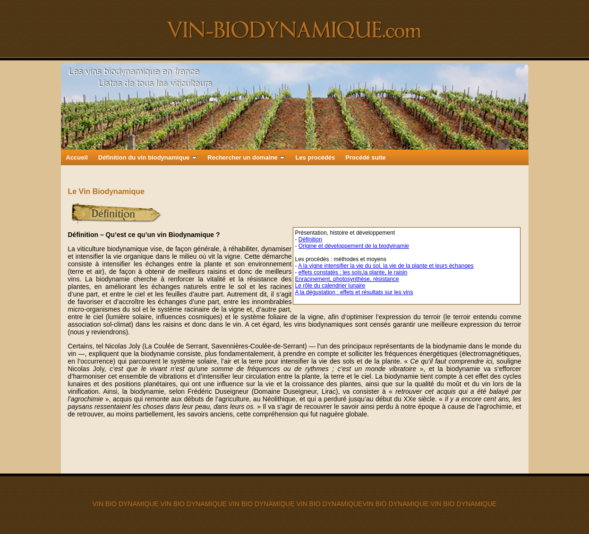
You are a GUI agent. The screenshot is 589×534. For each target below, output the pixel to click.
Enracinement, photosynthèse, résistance (347, 279)
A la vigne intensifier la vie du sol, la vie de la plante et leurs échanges (386, 266)
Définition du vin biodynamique (147, 157)
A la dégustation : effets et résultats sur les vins (354, 292)
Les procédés (315, 157)
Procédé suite (365, 157)
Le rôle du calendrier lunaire (330, 285)
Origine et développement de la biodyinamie (354, 246)
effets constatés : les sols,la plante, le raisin (353, 272)
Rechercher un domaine (246, 157)
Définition (310, 239)
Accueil (77, 157)
